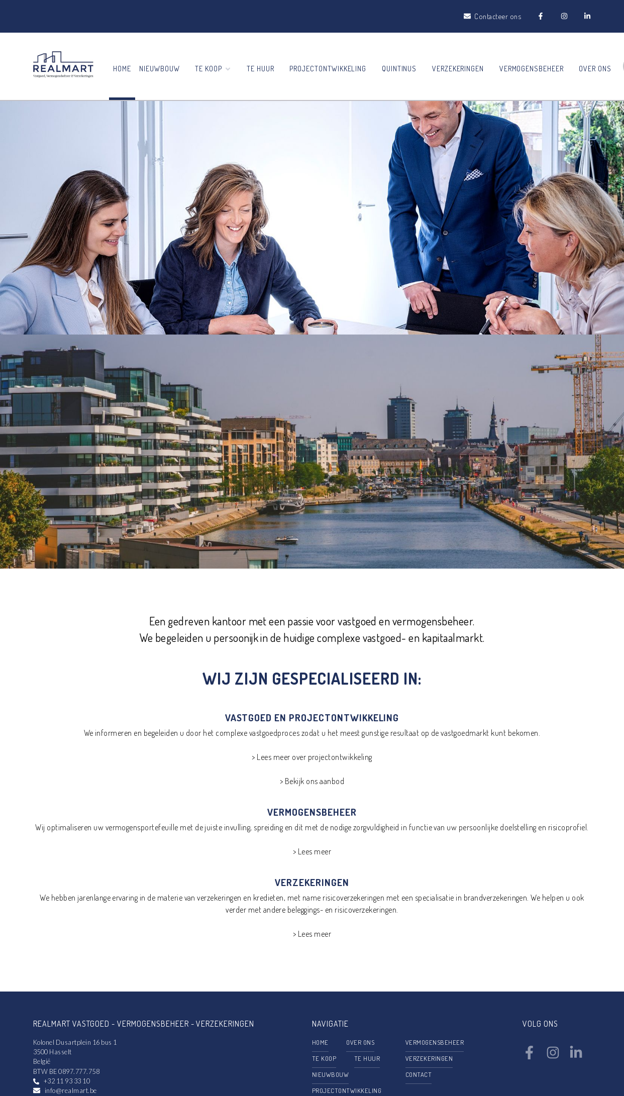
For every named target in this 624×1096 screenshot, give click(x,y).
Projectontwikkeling (327, 68)
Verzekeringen (458, 68)
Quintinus (399, 68)
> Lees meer (312, 851)
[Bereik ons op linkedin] (576, 1056)
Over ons (595, 68)
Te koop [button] (213, 68)
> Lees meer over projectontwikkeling (312, 757)
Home (122, 68)
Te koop (324, 1058)
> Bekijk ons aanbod (312, 781)
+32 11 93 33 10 (67, 1081)
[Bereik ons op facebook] (529, 1056)
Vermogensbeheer (531, 68)
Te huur (260, 68)
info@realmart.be (71, 1090)
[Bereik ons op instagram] (553, 1056)
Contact (418, 1074)
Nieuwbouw (159, 68)
